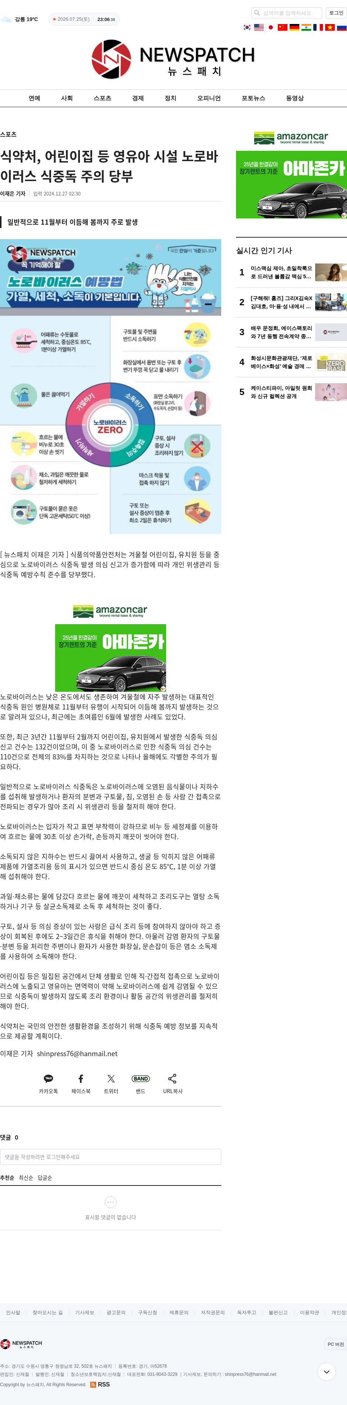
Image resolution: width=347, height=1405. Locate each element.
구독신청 (147, 1312)
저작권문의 (213, 1312)
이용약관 (309, 1312)
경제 (138, 98)
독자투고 (246, 1312)
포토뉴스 (253, 98)
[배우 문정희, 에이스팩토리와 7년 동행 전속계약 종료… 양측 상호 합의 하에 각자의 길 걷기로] (291, 332)
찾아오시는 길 (48, 1312)
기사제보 (84, 1312)
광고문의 (116, 1312)
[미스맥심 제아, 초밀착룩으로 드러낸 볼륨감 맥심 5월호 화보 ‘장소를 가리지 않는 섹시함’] (291, 272)
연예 (34, 98)
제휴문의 (179, 1312)
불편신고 (278, 1312)
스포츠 (102, 98)
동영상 (295, 98)
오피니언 (209, 98)
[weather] (19, 19)
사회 (67, 98)
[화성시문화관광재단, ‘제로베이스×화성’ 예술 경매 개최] (291, 362)
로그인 (336, 13)
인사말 (13, 1312)
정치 (170, 98)
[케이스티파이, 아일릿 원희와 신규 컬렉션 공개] (291, 392)
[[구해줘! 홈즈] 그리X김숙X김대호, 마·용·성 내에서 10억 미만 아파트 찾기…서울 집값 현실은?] (291, 302)
